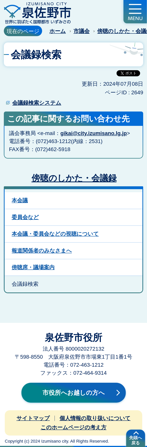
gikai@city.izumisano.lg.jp (93, 133)
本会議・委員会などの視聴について (55, 234)
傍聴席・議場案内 (33, 267)
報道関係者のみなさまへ (42, 251)
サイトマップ (33, 418)
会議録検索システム (36, 103)
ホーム (57, 31)
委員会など (25, 217)
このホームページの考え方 (73, 427)
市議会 (82, 31)
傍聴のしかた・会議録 (74, 178)
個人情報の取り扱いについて (95, 418)
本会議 (20, 200)
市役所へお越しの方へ (73, 392)
